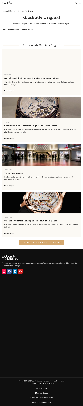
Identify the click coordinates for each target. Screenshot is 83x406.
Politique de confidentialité (41, 402)
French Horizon (48, 383)
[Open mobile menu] (80, 3)
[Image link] (10, 257)
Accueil (6, 11)
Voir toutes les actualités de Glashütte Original (41, 243)
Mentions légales (41, 393)
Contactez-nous (41, 388)
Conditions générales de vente (41, 398)
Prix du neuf (14, 11)
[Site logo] (7, 3)
